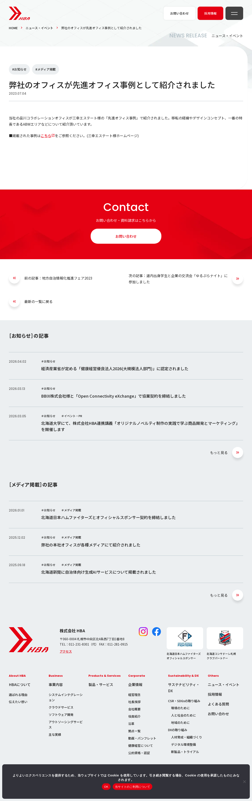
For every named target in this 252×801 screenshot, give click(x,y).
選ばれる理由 (18, 694)
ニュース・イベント (39, 28)
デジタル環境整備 (183, 744)
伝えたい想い (18, 701)
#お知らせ (19, 69)
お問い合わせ (126, 236)
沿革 (131, 723)
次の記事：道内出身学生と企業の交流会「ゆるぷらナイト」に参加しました (178, 278)
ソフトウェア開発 (61, 714)
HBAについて (20, 684)
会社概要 (134, 709)
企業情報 (135, 684)
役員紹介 (134, 716)
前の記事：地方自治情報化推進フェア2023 (58, 278)
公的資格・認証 (139, 753)
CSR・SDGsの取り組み (184, 701)
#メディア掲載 (45, 69)
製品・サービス (100, 684)
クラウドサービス (61, 707)
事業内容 (56, 684)
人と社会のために (183, 715)
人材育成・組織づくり (186, 737)
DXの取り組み (177, 730)
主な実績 (55, 734)
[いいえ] (244, 781)
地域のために (180, 722)
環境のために (180, 708)
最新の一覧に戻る (38, 301)
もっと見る (219, 452)
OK (106, 786)
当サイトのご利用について (132, 786)
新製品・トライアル (185, 751)
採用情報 (215, 694)
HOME (13, 28)
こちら (46, 135)
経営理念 (134, 694)
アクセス (66, 651)
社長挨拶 (134, 701)
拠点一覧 (134, 731)
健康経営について (140, 745)
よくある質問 (218, 704)
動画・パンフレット (142, 738)
